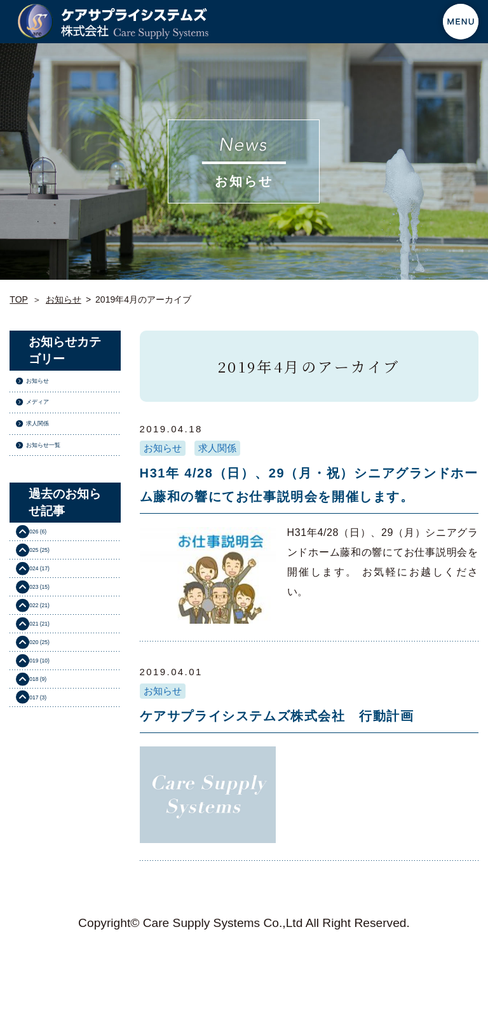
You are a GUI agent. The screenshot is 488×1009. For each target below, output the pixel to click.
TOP (19, 299)
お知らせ (63, 299)
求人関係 (217, 448)
